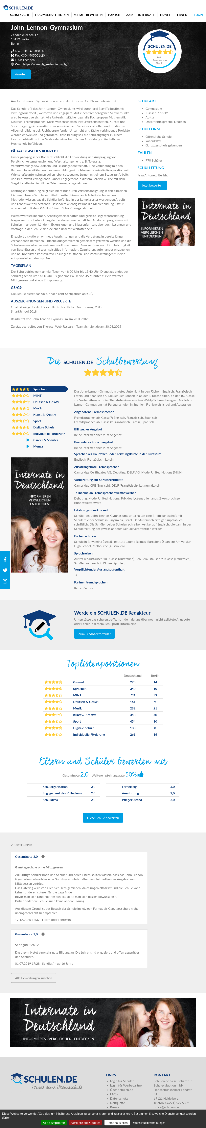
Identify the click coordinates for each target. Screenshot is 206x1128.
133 (132, 728)
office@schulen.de (166, 1107)
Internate (146, 14)
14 (155, 682)
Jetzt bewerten (152, 185)
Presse (114, 1107)
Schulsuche (20, 14)
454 (132, 721)
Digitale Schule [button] (33, 427)
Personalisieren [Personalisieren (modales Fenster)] (117, 1122)
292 (132, 708)
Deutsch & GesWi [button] (35, 402)
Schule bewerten (88, 14)
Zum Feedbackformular (94, 634)
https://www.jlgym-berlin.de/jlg (45, 64)
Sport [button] (26, 421)
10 (155, 688)
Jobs (129, 14)
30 (155, 721)
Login (198, 14)
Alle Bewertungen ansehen (33, 978)
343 (132, 715)
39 (155, 695)
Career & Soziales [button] (35, 440)
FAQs (114, 1094)
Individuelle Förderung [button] (38, 433)
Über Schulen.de (121, 1089)
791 (132, 695)
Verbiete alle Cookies (85, 1122)
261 (132, 734)
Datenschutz (119, 1098)
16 (155, 734)
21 (155, 708)
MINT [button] (27, 395)
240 (132, 688)
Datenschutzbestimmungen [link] (148, 1122)
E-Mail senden (25, 60)
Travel (165, 14)
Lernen (181, 14)
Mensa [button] (27, 446)
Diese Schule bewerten (103, 818)
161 (132, 702)
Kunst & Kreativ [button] (34, 414)
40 (155, 715)
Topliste (114, 14)
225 (132, 682)
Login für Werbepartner (126, 1085)
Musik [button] (27, 408)
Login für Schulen (122, 1081)
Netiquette (117, 1103)
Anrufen (21, 74)
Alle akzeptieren (54, 1122)
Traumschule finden (52, 14)
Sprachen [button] (29, 389)
